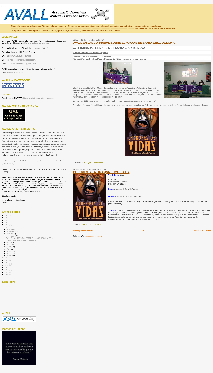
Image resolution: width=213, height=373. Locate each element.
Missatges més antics (202, 231)
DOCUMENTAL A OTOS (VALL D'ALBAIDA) (101, 172)
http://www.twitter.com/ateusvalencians (38, 98)
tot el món (36, 192)
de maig (10, 247)
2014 (7, 263)
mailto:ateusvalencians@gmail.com (22, 64)
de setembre (11, 236)
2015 (7, 260)
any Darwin (24, 192)
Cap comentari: (98, 163)
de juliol (10, 242)
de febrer (10, 253)
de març (10, 251)
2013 (7, 265)
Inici (142, 231)
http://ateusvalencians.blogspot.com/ (21, 60)
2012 (7, 267)
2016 (7, 258)
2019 (7, 222)
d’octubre (10, 234)
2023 (7, 215)
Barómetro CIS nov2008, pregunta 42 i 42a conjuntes (42, 184)
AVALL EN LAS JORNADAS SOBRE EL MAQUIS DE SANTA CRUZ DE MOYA (124, 42)
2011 (7, 270)
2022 (7, 218)
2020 (7, 220)
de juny (9, 244)
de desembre (12, 229)
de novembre (12, 231)
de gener (10, 255)
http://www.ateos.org (15, 73)
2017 (7, 227)
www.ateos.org (8, 164)
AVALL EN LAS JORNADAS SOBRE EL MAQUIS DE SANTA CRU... (29, 238)
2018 (7, 225)
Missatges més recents (83, 231)
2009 (7, 274)
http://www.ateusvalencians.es (36, 43)
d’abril (9, 249)
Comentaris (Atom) (94, 236)
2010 (7, 272)
